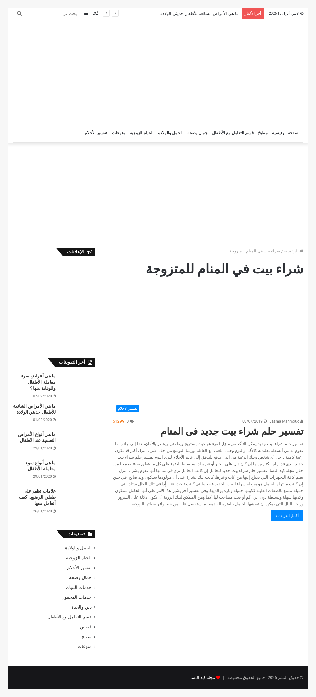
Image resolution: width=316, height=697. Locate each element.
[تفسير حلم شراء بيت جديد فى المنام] (208, 351)
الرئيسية (293, 251)
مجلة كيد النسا (202, 677)
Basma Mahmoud (286, 421)
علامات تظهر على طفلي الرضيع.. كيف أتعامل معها (37, 497)
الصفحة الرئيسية (286, 132)
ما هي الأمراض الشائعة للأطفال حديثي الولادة (199, 13)
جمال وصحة (197, 132)
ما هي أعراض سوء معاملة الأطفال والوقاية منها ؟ (38, 382)
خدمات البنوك (78, 587)
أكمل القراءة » (287, 516)
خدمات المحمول (76, 597)
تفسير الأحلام (96, 132)
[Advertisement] (101, 70)
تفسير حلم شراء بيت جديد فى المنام (232, 431)
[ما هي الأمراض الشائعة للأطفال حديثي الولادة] (77, 415)
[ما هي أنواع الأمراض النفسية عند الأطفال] (77, 443)
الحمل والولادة (170, 132)
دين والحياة (81, 607)
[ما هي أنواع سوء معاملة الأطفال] (77, 472)
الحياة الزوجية (141, 132)
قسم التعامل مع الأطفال (233, 132)
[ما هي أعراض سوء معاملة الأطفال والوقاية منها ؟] (77, 385)
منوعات (118, 132)
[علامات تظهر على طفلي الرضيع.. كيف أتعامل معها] (77, 500)
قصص (86, 626)
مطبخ (263, 132)
